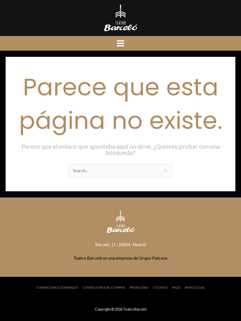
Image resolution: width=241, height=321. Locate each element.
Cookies (160, 287)
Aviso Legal (195, 287)
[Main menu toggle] (120, 43)
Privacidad (139, 287)
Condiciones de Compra (103, 287)
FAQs (176, 287)
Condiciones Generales (57, 287)
